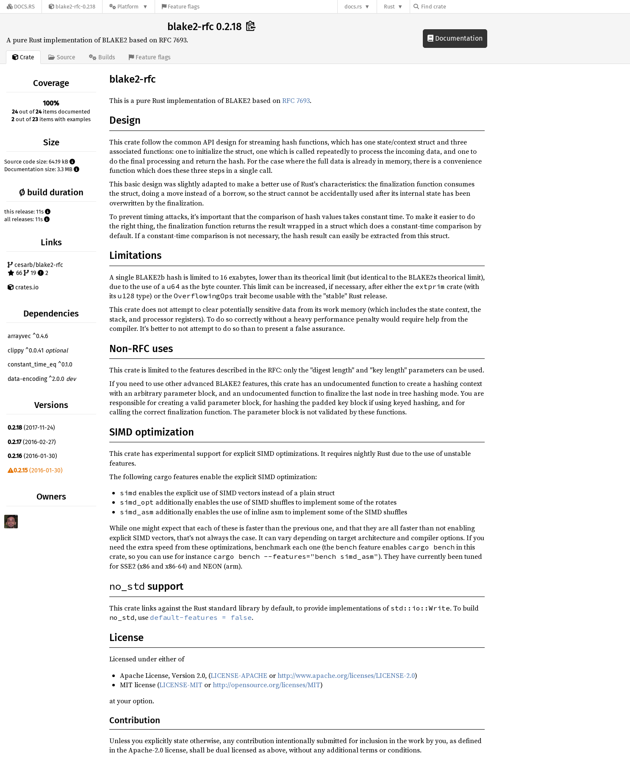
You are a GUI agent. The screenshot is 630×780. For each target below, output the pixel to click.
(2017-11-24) (31, 427)
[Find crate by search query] (455, 6)
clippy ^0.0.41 (38, 350)
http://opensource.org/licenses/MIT (266, 684)
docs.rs (353, 6)
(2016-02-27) (32, 442)
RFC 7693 (296, 100)
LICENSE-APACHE (239, 675)
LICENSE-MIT (181, 684)
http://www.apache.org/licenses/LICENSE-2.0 (346, 675)
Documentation (455, 38)
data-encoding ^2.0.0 (42, 379)
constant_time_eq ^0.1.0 (40, 364)
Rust (389, 6)
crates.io (23, 287)
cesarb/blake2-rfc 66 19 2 (35, 269)
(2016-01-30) (32, 456)
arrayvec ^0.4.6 (28, 336)
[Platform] (129, 6)
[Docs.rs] (21, 6)
